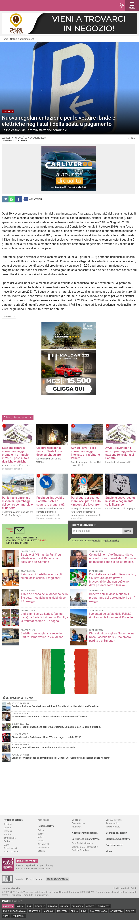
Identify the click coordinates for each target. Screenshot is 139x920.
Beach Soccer (78, 823)
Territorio (8, 841)
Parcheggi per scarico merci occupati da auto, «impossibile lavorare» (86, 501)
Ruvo (84, 911)
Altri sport (76, 826)
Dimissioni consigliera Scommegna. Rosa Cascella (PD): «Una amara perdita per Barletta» (112, 637)
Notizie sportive (46, 826)
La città (7, 827)
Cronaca (8, 831)
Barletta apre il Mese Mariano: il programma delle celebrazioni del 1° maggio (112, 597)
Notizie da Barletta (13, 819)
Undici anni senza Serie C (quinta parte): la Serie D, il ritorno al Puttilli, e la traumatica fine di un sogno (44, 617)
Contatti (19, 879)
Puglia (74, 911)
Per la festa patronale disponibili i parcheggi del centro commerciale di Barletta (17, 503)
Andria (20, 906)
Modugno (49, 911)
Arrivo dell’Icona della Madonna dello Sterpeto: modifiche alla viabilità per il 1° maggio (44, 597)
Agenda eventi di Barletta (85, 832)
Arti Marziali (43, 844)
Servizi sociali (10, 848)
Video (109, 851)
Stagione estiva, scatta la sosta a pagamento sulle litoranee (120, 501)
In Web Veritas (113, 826)
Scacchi (41, 851)
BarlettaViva (20, 5)
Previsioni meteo (114, 845)
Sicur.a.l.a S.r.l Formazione (85, 846)
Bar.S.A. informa (114, 819)
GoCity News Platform (57, 879)
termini (96, 540)
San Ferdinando (98, 911)
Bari (29, 906)
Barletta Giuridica (80, 850)
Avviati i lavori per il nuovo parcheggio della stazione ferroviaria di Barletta (120, 453)
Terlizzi (130, 911)
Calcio (41, 830)
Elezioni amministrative (118, 839)
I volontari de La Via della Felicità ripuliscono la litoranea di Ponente (111, 615)
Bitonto (52, 906)
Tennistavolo (44, 847)
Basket (41, 833)
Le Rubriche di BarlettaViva (86, 839)
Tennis (41, 840)
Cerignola (77, 906)
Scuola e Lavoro (11, 851)
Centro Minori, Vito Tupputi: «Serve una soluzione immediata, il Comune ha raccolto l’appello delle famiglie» (112, 558)
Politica (7, 834)
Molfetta (62, 911)
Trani (6, 916)
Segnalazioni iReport (116, 832)
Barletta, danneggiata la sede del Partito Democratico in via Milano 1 (43, 635)
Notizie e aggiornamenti (22, 39)
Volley (41, 837)
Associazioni (44, 819)
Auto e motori (112, 823)
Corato (90, 906)
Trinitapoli (18, 916)
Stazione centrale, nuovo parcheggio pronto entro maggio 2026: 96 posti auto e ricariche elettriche (15, 454)
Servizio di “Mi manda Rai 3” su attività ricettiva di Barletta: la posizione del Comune (41, 558)
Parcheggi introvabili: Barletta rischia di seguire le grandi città (50, 501)
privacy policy (112, 540)
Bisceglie (40, 906)
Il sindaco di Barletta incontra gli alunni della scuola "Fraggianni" (41, 576)
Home (5, 39)
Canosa (64, 906)
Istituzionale (10, 837)
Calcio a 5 (77, 819)
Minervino (34, 911)
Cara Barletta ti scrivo (82, 843)
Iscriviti (127, 531)
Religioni (8, 824)
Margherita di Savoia (14, 911)
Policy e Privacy (34, 879)
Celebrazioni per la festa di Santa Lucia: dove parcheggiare (49, 451)
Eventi (7, 844)
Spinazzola (116, 911)
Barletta (8, 906)
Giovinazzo (103, 906)
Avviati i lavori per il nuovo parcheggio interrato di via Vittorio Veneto (85, 453)
